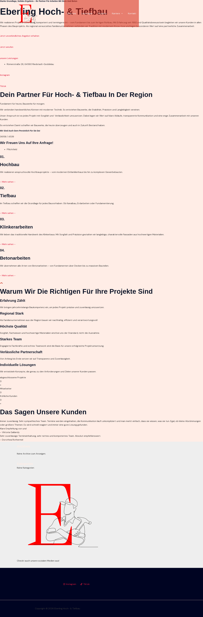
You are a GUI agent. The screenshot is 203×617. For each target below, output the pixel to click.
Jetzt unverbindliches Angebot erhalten (20, 35)
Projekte (102, 13)
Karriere (116, 13)
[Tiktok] (85, 584)
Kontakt (130, 13)
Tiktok (3, 86)
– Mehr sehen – (8, 181)
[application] (120, 13)
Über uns (73, 13)
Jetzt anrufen (7, 47)
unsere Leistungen (9, 58)
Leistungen (87, 13)
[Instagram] (69, 584)
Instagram (5, 75)
